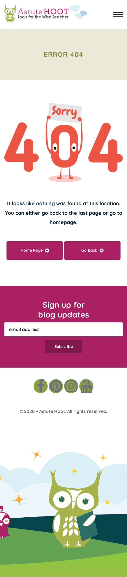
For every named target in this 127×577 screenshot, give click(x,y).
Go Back (92, 250)
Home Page (35, 250)
